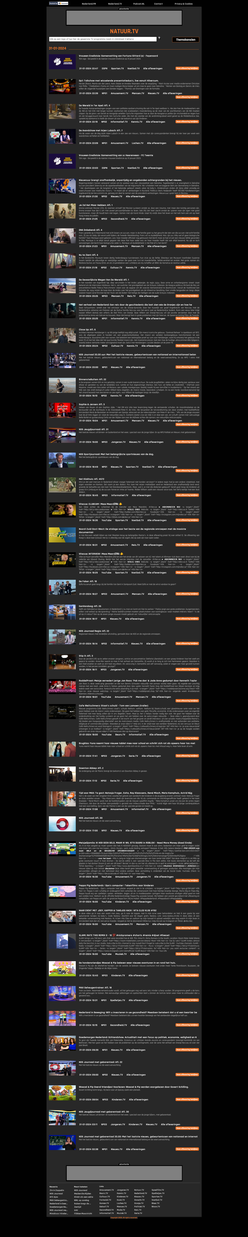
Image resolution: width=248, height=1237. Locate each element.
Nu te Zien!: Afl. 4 (88, 255)
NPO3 (104, 219)
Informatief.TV (119, 122)
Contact (158, 3)
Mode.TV (121, 1210)
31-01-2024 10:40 (88, 975)
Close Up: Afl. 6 (87, 329)
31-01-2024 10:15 (88, 1025)
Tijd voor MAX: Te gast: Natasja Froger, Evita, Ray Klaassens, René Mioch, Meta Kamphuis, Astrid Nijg (135, 793)
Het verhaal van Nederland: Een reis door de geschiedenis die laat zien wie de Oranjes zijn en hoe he (135, 304)
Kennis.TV (136, 122)
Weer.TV (155, 1203)
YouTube (107, 520)
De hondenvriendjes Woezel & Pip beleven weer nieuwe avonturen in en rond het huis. (127, 963)
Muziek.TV (121, 954)
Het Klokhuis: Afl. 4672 (91, 479)
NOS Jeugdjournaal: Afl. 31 (93, 429)
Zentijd (77, 1207)
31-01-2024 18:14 (88, 643)
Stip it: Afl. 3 (86, 656)
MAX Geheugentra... (59, 1200)
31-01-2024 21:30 (88, 196)
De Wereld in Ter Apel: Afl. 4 (94, 105)
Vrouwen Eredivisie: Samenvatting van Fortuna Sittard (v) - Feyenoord (118, 56)
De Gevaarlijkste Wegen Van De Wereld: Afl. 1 (104, 279)
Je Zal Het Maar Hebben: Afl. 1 (95, 205)
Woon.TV (156, 1206)
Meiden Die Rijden (82, 1193)
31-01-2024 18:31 (88, 545)
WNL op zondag (81, 1200)
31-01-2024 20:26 (88, 296)
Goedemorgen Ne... (58, 1207)
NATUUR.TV (124, 31)
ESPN (104, 68)
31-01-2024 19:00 (88, 442)
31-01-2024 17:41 (88, 756)
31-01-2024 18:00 (88, 734)
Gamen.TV (104, 1203)
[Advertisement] (124, 18)
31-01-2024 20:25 (88, 318)
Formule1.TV (105, 1200)
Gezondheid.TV (119, 219)
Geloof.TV (104, 1206)
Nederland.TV (115, 3)
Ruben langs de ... (82, 1203)
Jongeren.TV (118, 442)
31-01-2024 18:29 (88, 572)
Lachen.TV (137, 143)
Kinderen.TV (122, 901)
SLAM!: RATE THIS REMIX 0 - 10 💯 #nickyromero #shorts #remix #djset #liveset (124, 935)
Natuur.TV (139, 1190)
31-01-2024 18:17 (88, 619)
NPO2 (104, 122)
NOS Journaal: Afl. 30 (90, 818)
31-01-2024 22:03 (88, 168)
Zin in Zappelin (57, 1190)
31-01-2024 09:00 (88, 1074)
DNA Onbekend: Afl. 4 (90, 230)
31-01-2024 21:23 (88, 246)
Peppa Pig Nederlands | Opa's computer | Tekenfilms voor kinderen (116, 885)
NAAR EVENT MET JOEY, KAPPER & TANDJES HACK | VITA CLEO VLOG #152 (117, 910)
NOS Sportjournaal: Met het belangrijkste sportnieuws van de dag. (116, 454)
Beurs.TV (120, 734)
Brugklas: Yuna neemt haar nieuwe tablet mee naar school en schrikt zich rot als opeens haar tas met (137, 743)
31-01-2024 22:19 (88, 122)
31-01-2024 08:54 (89, 1099)
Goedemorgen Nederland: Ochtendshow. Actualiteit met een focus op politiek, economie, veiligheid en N (138, 1037)
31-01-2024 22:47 (88, 68)
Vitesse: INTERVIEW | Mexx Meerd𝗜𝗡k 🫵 (101, 554)
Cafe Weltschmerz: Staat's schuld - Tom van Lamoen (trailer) (113, 705)
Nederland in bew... (59, 1203)
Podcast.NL (139, 3)
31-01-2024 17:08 (88, 809)
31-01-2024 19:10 (88, 395)
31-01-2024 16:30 (88, 876)
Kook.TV (121, 1200)
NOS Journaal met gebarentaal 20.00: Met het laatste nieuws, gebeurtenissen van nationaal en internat (138, 1136)
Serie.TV (133, 756)
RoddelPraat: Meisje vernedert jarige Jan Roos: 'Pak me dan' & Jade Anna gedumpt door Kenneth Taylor (138, 680)
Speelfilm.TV (158, 1190)
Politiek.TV (139, 1206)
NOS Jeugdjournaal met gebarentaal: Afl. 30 (104, 1111)
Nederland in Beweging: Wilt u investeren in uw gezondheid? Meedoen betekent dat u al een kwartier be (138, 1012)
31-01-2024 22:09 (88, 143)
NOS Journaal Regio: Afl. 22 (94, 631)
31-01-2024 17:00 (88, 830)
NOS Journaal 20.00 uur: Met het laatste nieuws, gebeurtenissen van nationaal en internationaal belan (137, 354)
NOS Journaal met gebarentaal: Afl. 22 (100, 1062)
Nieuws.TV (153, 93)
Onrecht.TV (139, 1200)
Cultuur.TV (116, 267)
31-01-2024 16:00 (88, 901)
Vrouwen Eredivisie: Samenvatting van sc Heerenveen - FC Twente (116, 155)
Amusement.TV (119, 93)
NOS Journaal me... (59, 1210)
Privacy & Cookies (184, 3)
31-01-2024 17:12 (88, 780)
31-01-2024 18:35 (88, 520)
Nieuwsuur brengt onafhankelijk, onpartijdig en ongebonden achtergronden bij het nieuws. (130, 180)
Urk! (76, 1210)
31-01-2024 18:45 (88, 495)
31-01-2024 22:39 (88, 93)
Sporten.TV (117, 68)
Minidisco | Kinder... (59, 1213)
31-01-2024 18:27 (88, 594)
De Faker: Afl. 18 (88, 581)
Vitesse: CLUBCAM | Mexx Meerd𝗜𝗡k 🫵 (100, 504)
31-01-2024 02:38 (88, 1149)
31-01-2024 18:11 (88, 669)
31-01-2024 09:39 (88, 1050)
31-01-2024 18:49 (88, 467)
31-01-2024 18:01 (88, 697)
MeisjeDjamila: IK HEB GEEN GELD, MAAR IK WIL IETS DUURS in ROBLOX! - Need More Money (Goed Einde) (135, 842)
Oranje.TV (138, 1203)
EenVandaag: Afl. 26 (90, 606)
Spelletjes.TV (117, 1000)
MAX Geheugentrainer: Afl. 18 (95, 987)
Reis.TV (131, 296)
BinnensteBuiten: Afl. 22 (92, 379)
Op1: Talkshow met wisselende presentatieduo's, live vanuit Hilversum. (119, 80)
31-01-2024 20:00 (88, 367)
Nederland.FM (89, 3)
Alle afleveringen (152, 68)
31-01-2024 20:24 (88, 346)
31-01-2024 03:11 (88, 1124)
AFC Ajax (54, 1197)
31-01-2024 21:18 (88, 267)
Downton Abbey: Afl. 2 (91, 768)
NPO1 (104, 93)
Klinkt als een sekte (83, 1197)
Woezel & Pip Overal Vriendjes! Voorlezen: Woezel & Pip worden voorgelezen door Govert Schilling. (134, 1087)
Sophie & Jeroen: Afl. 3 (92, 404)
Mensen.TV (138, 93)
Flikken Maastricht (83, 1213)
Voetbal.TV (133, 68)
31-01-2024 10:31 (88, 1000)
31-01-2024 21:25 (88, 219)
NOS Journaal (56, 1193)
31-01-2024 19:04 (88, 420)
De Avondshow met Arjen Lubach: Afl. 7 (101, 130)
